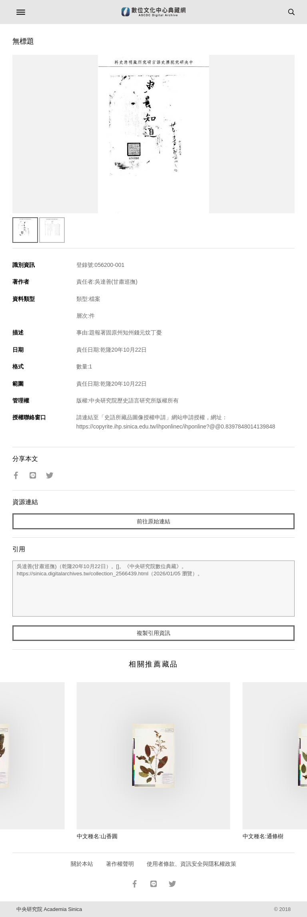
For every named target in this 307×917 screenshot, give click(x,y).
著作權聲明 (120, 864)
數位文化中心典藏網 (153, 12)
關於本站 (82, 864)
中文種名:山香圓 (97, 836)
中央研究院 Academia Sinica (49, 909)
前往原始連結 (153, 521)
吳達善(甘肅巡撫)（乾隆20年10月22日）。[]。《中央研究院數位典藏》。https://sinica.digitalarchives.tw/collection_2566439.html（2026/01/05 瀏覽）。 (153, 589)
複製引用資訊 (153, 633)
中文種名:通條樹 (263, 836)
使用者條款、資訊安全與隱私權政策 (191, 864)
